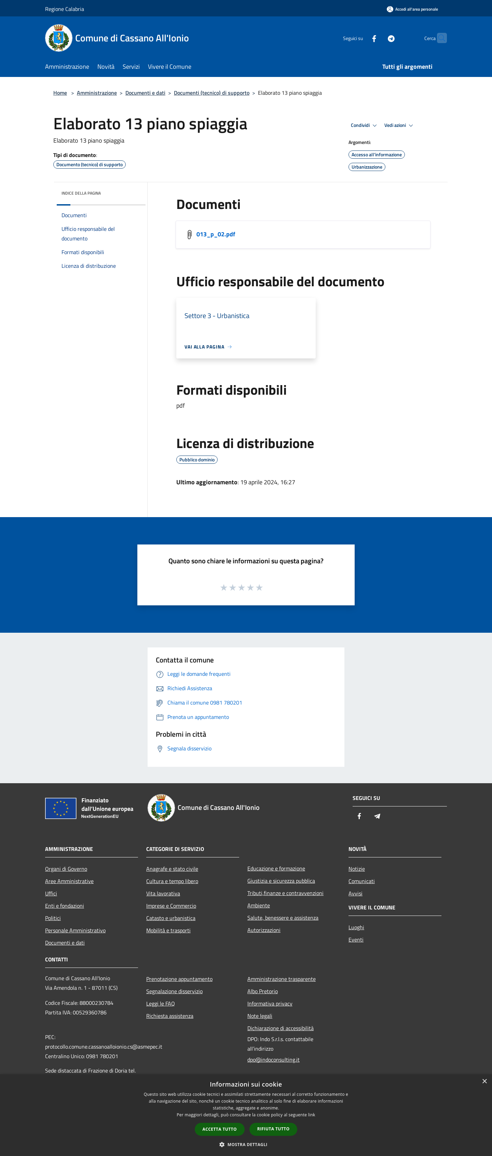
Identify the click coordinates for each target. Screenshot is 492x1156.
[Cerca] (438, 38)
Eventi (356, 939)
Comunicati (361, 881)
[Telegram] (378, 37)
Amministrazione (97, 93)
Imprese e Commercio (171, 906)
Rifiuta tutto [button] (273, 1129)
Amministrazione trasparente (281, 979)
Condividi (365, 125)
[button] (246, 1144)
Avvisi (355, 893)
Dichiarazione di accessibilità (280, 1028)
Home (60, 93)
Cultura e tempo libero (172, 881)
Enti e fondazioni (64, 906)
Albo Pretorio (262, 991)
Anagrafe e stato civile (172, 869)
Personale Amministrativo (75, 930)
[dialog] (246, 1115)
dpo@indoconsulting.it (273, 1059)
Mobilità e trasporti (168, 930)
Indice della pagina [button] (81, 193)
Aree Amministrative (69, 881)
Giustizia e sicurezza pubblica (281, 881)
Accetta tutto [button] (220, 1129)
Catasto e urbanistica (170, 918)
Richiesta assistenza (169, 1016)
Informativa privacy (269, 1003)
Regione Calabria (64, 9)
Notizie (356, 869)
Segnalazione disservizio (174, 991)
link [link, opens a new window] (311, 1115)
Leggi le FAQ (160, 1003)
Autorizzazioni (264, 930)
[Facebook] (361, 37)
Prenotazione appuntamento (179, 979)
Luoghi (356, 927)
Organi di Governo (66, 869)
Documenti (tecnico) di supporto (211, 93)
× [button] (484, 1081)
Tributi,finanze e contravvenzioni (285, 893)
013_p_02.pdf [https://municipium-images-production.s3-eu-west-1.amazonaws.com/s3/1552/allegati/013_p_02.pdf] (215, 234)
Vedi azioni (399, 125)
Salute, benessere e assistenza (282, 918)
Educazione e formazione (276, 868)
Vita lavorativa (163, 893)
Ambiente (258, 905)
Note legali (259, 1016)
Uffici (51, 893)
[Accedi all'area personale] (412, 9)
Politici (53, 918)
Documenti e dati (145, 93)
